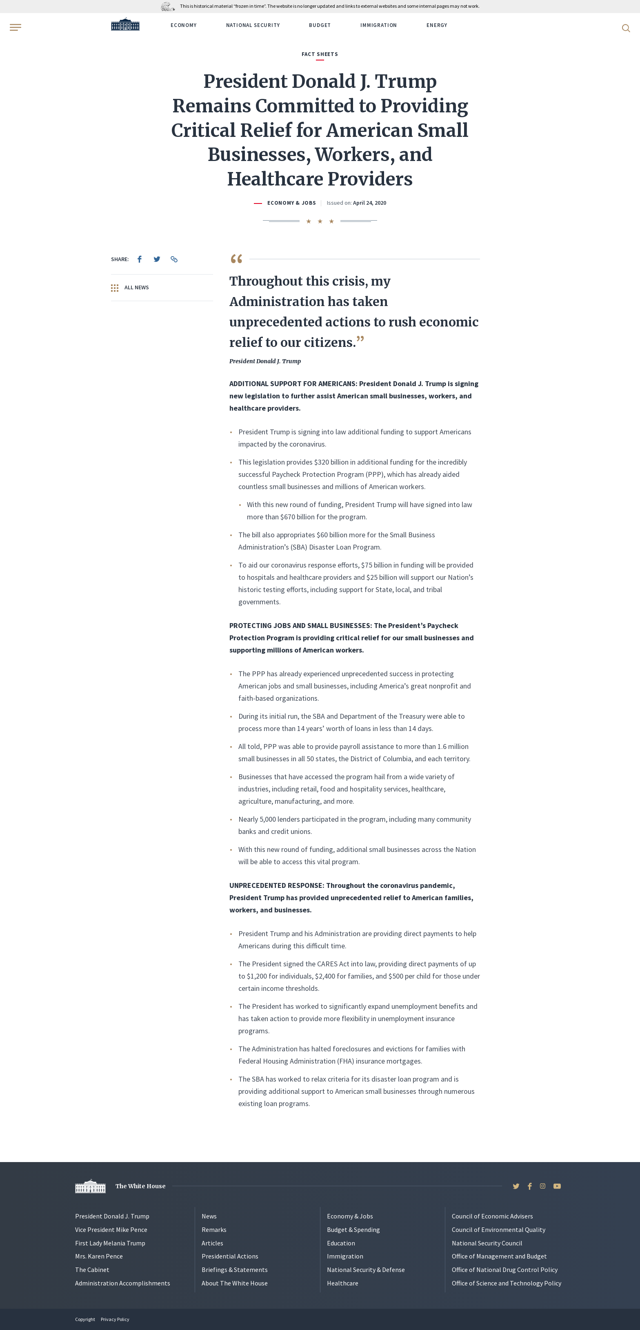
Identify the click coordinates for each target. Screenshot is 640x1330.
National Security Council (487, 1243)
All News (130, 288)
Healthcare (342, 1283)
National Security (253, 25)
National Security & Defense (366, 1269)
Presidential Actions (230, 1256)
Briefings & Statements (235, 1269)
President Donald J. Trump (112, 1216)
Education (341, 1243)
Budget (320, 25)
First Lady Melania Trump (110, 1243)
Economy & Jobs (291, 202)
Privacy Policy (115, 1319)
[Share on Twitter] (156, 259)
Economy (184, 25)
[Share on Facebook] (139, 259)
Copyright (85, 1319)
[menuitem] (139, 259)
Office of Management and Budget (499, 1256)
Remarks (214, 1229)
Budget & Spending (353, 1229)
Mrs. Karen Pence (99, 1256)
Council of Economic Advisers (492, 1216)
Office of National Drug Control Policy (505, 1269)
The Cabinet (92, 1269)
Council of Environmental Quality (498, 1229)
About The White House (235, 1283)
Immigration (378, 25)
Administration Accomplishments (122, 1283)
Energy (437, 25)
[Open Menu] (14, 27)
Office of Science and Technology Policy (506, 1283)
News (209, 1216)
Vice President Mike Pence (111, 1229)
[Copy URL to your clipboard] (173, 259)
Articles (212, 1243)
